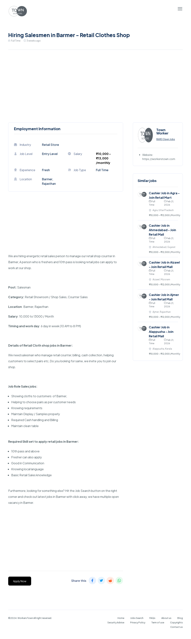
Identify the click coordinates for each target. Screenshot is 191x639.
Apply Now (19, 581)
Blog (180, 618)
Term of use (157, 622)
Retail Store (50, 145)
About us (166, 618)
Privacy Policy (137, 622)
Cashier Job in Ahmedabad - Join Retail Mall (162, 229)
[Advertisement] (95, 85)
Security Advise (115, 622)
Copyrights (176, 622)
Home (121, 618)
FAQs (152, 618)
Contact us (176, 627)
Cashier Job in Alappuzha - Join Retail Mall (161, 331)
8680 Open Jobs (165, 139)
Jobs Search (136, 618)
